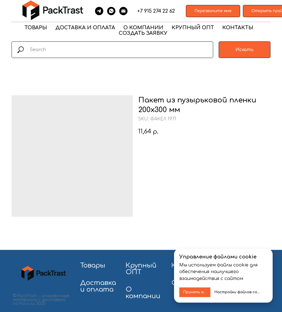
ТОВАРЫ (36, 27)
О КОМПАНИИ (143, 27)
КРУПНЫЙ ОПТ (193, 27)
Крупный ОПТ (141, 269)
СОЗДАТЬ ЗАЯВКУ (143, 33)
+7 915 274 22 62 (156, 11)
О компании (143, 293)
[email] (123, 11)
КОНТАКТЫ (237, 27)
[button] (213, 11)
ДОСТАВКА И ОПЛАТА (85, 27)
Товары (92, 265)
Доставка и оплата (98, 286)
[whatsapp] (111, 11)
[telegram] (99, 11)
